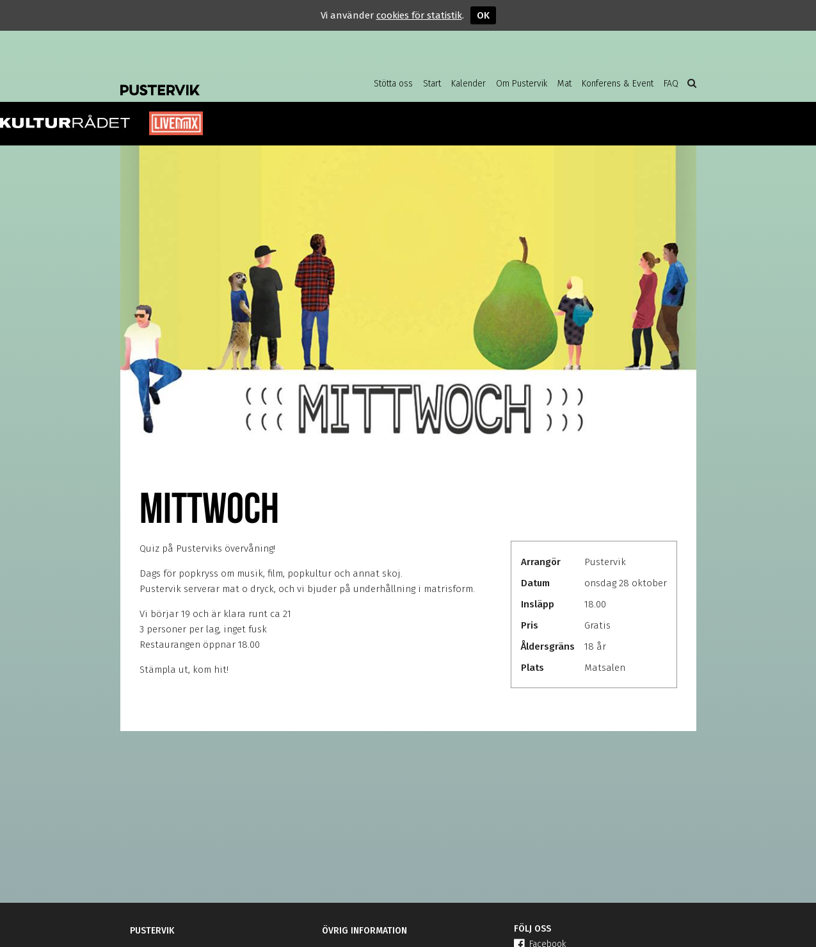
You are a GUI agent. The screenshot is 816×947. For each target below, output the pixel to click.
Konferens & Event (617, 83)
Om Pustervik (521, 83)
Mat (564, 83)
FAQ (671, 83)
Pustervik (222, 80)
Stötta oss (393, 83)
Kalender (468, 83)
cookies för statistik (419, 15)
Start (432, 83)
